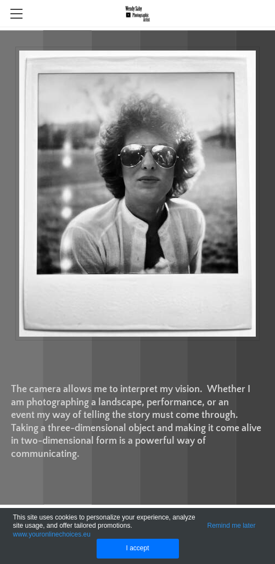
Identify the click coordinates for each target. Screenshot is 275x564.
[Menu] (16, 13)
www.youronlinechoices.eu (51, 534)
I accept (137, 548)
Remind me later (231, 525)
